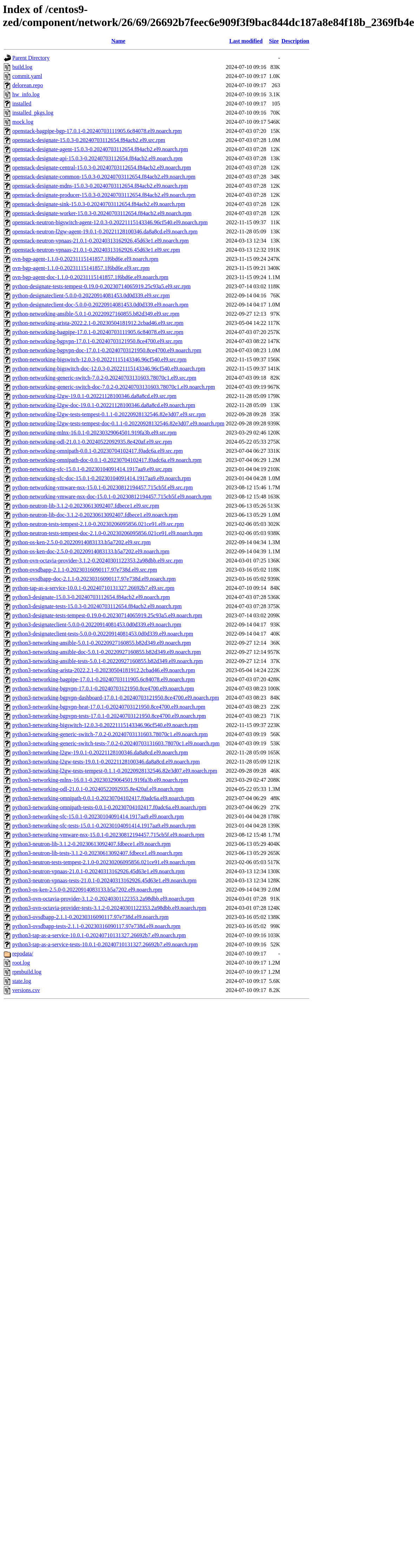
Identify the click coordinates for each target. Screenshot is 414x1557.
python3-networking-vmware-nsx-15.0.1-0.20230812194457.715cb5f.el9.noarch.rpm (108, 835)
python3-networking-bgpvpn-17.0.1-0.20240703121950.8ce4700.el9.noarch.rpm (103, 688)
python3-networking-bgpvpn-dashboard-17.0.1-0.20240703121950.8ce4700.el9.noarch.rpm (115, 698)
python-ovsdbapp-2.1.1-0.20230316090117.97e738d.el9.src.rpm (84, 570)
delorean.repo (27, 85)
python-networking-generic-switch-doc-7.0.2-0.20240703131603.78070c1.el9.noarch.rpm (113, 387)
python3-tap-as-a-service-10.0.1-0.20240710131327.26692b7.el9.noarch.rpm (99, 935)
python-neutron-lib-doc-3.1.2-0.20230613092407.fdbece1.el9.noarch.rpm (95, 515)
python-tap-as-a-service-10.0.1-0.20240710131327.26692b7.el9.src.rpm (93, 588)
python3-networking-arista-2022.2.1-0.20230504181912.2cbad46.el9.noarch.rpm (103, 670)
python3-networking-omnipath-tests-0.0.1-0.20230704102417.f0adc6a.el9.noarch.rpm (109, 807)
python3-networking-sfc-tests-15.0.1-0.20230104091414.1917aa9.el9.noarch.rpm (104, 826)
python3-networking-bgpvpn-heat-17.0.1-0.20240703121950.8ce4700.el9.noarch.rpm (108, 707)
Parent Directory (31, 58)
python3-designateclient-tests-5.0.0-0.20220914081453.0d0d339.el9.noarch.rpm (102, 634)
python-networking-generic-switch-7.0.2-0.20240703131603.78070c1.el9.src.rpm (104, 378)
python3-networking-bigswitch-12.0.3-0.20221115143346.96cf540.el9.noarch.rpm (105, 725)
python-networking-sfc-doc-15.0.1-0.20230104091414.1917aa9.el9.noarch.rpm (101, 478)
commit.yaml (27, 76)
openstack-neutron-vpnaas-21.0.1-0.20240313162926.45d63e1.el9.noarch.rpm (100, 241)
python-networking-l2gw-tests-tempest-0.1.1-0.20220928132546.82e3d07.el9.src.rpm (109, 414)
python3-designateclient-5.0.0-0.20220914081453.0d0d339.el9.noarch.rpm (96, 625)
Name (118, 41)
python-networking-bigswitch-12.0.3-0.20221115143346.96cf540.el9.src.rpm (99, 359)
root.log (21, 963)
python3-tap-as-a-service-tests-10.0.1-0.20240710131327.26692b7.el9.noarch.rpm (105, 944)
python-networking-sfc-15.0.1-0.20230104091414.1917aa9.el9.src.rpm (92, 469)
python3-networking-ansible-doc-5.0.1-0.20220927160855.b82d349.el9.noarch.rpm (106, 652)
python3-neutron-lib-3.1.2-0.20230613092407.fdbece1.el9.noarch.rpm (91, 844)
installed (21, 104)
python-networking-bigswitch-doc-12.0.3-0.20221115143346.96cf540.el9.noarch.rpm (108, 369)
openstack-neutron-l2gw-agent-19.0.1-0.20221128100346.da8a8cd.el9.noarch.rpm (105, 231)
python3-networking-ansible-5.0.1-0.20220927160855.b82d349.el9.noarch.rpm (101, 643)
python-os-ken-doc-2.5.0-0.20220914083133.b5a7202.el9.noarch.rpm (90, 551)
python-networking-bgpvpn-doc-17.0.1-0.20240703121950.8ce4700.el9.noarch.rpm (106, 350)
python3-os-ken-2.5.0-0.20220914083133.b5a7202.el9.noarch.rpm (87, 890)
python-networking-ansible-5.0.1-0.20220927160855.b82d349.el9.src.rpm (95, 314)
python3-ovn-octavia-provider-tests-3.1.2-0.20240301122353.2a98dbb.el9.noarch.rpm (109, 908)
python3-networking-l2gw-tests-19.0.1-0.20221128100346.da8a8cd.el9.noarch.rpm (106, 762)
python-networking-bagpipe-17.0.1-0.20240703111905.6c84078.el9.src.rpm (97, 332)
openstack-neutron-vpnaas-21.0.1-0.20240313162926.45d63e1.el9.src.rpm (96, 250)
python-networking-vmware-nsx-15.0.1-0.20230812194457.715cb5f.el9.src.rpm (102, 487)
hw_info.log (26, 94)
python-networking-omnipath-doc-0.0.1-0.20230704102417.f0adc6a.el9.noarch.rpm (107, 460)
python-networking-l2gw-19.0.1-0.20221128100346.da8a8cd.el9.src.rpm (94, 396)
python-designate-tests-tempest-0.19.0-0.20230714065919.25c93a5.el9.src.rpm (101, 286)
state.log (21, 981)
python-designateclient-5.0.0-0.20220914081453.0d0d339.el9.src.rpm (91, 295)
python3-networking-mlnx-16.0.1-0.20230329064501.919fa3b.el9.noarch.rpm (100, 780)
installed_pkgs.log (32, 113)
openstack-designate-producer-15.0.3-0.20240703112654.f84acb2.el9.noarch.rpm (104, 195)
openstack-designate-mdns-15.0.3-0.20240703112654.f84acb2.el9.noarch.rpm (100, 186)
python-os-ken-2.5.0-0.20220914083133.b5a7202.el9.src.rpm (81, 542)
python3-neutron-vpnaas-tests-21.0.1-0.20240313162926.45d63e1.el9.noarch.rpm (104, 880)
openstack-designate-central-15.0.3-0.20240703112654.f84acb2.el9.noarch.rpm (101, 168)
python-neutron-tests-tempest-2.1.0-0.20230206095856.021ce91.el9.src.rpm (98, 524)
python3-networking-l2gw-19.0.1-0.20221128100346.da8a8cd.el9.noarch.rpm (100, 752)
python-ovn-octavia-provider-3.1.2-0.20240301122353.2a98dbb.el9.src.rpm (97, 561)
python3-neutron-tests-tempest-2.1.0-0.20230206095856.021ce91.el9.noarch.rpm (103, 862)
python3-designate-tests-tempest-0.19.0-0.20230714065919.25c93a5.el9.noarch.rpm (107, 615)
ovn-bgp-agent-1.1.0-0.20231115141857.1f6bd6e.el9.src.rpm (81, 268)
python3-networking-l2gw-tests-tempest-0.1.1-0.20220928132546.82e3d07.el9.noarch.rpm (114, 771)
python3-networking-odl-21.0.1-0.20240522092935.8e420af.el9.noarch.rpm (97, 789)
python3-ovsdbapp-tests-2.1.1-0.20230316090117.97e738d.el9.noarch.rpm (96, 926)
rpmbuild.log (26, 972)
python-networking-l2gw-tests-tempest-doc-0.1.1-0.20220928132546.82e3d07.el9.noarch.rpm (118, 423)
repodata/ (22, 954)
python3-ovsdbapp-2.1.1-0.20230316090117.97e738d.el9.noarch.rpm (90, 917)
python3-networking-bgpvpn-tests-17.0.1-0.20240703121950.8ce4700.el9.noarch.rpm (109, 716)
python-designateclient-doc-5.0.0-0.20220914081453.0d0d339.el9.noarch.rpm (100, 305)
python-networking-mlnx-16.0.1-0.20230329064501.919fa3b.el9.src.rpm (94, 433)
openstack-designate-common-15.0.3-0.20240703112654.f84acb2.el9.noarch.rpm (104, 177)
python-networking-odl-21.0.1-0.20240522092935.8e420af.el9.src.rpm (92, 442)
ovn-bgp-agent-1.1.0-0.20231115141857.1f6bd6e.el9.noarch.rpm (85, 259)
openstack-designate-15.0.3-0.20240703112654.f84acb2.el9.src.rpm (88, 140)
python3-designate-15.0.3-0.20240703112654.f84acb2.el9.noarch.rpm (91, 597)
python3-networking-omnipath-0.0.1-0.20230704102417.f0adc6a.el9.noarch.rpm (103, 798)
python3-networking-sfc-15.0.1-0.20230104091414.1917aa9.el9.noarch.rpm (98, 816)
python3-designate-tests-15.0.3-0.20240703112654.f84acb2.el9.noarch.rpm (97, 606)
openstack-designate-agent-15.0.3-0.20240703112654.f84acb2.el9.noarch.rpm (100, 149)
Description (295, 41)
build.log (22, 67)
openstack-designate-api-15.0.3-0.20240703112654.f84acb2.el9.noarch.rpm (97, 158)
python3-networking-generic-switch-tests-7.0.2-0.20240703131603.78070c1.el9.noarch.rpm (116, 743)
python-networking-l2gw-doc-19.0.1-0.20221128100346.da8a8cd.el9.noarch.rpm (103, 405)
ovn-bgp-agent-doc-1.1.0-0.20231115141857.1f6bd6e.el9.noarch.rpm (90, 277)
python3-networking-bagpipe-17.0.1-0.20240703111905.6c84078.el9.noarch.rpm (103, 679)
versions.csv (26, 990)
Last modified (246, 41)
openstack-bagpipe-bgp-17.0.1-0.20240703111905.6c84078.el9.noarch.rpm (97, 131)
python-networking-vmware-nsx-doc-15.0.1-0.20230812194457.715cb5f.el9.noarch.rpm (111, 497)
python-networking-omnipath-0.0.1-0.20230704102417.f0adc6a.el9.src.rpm (97, 451)
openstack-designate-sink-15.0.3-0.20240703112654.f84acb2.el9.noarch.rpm (98, 204)
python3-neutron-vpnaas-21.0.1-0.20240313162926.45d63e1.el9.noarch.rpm (98, 871)
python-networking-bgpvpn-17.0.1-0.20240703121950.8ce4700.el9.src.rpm (97, 341)
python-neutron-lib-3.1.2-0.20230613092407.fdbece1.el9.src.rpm (85, 506)
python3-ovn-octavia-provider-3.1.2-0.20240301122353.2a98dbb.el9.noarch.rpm (103, 899)
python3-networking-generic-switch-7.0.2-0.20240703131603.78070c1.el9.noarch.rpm (110, 734)
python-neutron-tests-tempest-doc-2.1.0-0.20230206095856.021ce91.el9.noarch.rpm (107, 533)
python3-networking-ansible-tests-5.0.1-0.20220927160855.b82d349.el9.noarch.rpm (107, 661)
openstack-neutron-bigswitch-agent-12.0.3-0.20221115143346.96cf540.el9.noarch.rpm (110, 222)
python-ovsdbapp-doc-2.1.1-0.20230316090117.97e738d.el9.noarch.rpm (94, 579)
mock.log (22, 122)
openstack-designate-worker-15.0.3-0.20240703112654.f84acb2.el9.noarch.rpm (102, 213)
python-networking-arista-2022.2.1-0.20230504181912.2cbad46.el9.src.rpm (97, 323)
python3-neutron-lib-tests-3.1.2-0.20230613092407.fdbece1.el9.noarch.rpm (97, 853)
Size (274, 41)
